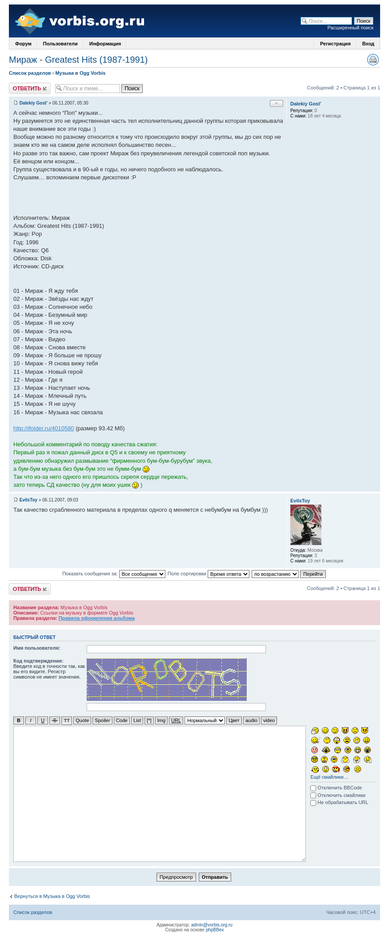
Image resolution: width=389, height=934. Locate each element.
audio (251, 720)
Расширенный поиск (350, 27)
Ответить (30, 88)
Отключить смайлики (337, 794)
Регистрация (335, 43)
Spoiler (102, 720)
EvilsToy (28, 499)
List (137, 720)
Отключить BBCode (336, 787)
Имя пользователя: (36, 648)
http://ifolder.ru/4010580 (43, 428)
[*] (149, 720)
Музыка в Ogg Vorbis (80, 73)
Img (161, 720)
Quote (82, 720)
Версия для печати (373, 59)
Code (122, 720)
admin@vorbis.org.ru (212, 924)
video (269, 720)
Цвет (234, 720)
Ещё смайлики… (329, 776)
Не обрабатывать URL (339, 802)
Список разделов (30, 73)
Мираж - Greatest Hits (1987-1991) (78, 60)
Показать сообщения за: (113, 573)
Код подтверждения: (38, 660)
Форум (23, 43)
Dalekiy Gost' (34, 103)
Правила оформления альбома (97, 618)
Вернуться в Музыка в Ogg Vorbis (52, 895)
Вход (368, 43)
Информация (105, 43)
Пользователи (60, 43)
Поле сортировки (208, 573)
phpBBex (215, 929)
